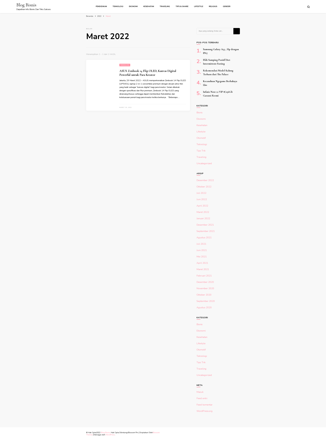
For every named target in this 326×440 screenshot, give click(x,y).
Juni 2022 (202, 199)
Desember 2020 (205, 282)
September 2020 (206, 301)
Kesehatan (148, 6)
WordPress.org (204, 411)
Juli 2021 (201, 243)
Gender (226, 6)
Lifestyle (198, 6)
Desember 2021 (205, 224)
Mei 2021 (202, 256)
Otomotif (201, 138)
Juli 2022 (201, 193)
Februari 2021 (204, 275)
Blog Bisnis (26, 5)
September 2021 (206, 231)
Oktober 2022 (204, 186)
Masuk (200, 392)
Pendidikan (101, 6)
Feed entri (202, 398)
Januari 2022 (203, 218)
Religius (213, 6)
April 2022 (202, 205)
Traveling (165, 6)
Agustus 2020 (204, 307)
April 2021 (202, 263)
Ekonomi (133, 6)
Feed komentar (204, 404)
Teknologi (118, 6)
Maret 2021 (203, 269)
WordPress (110, 435)
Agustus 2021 (204, 237)
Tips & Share (182, 6)
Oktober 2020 (204, 294)
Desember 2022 (205, 180)
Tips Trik (201, 150)
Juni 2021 (202, 250)
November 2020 (205, 288)
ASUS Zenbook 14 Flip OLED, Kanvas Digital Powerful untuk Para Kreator (147, 73)
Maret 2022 (203, 212)
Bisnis (200, 112)
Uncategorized (204, 163)
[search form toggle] (308, 7)
